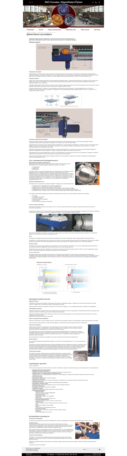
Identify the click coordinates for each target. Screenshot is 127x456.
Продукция (33, 32)
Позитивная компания (96, 455)
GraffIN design (87, 455)
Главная (28, 32)
